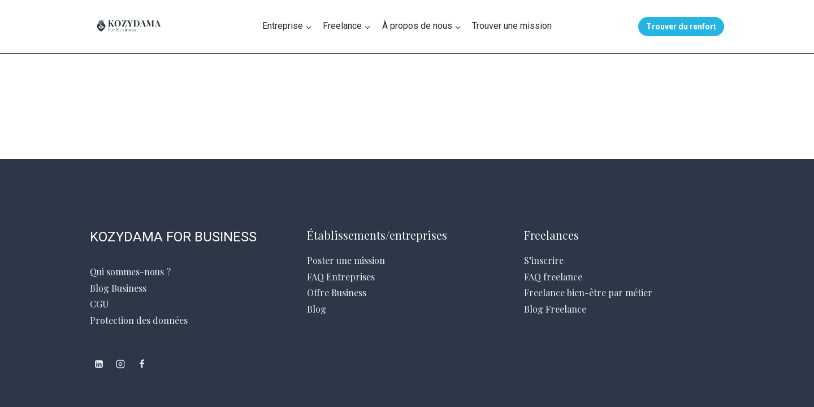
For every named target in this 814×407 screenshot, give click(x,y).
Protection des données (139, 320)
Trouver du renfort (681, 26)
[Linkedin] (99, 364)
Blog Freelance (555, 309)
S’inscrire (544, 260)
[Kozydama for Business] (171, 26)
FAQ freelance (553, 277)
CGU (99, 304)
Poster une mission (346, 260)
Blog (316, 309)
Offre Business (336, 292)
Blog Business (118, 288)
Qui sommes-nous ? (130, 272)
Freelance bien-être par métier (588, 292)
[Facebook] (142, 364)
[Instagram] (120, 364)
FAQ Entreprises (341, 277)
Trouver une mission (512, 25)
